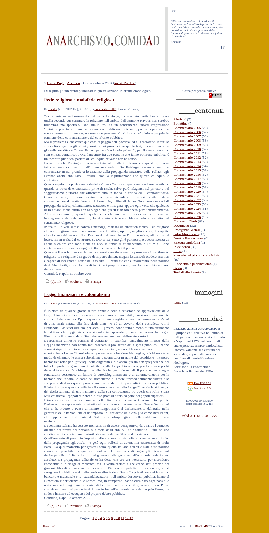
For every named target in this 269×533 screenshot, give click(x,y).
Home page (49, 525)
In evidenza (181, 247)
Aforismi (179, 119)
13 (131, 518)
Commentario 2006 (187, 132)
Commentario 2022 (187, 200)
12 (127, 518)
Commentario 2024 (187, 208)
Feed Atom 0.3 (199, 388)
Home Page (55, 83)
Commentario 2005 (105, 109)
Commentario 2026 (187, 217)
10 (118, 518)
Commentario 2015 (187, 170)
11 (122, 518)
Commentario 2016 (187, 174)
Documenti (181, 225)
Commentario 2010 (187, 149)
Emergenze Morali (186, 230)
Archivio (73, 83)
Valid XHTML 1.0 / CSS (199, 416)
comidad (52, 109)
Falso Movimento (185, 234)
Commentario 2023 (187, 204)
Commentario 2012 (187, 157)
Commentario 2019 (187, 187)
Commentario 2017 (187, 179)
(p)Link (52, 282)
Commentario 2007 (187, 136)
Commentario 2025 (187, 213)
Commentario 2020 (187, 191)
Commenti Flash (185, 221)
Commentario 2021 (187, 196)
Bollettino (180, 123)
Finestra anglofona (186, 242)
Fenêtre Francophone (188, 238)
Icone (177, 302)
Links (177, 251)
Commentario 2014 (187, 166)
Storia (177, 268)
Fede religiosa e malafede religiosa (79, 100)
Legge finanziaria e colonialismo (77, 294)
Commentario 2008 (187, 140)
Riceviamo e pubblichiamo (192, 264)
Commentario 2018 (187, 183)
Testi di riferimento (187, 272)
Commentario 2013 (187, 162)
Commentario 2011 (187, 153)
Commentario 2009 (187, 145)
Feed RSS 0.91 (199, 383)
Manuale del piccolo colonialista (196, 255)
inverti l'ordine (124, 83)
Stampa (92, 282)
